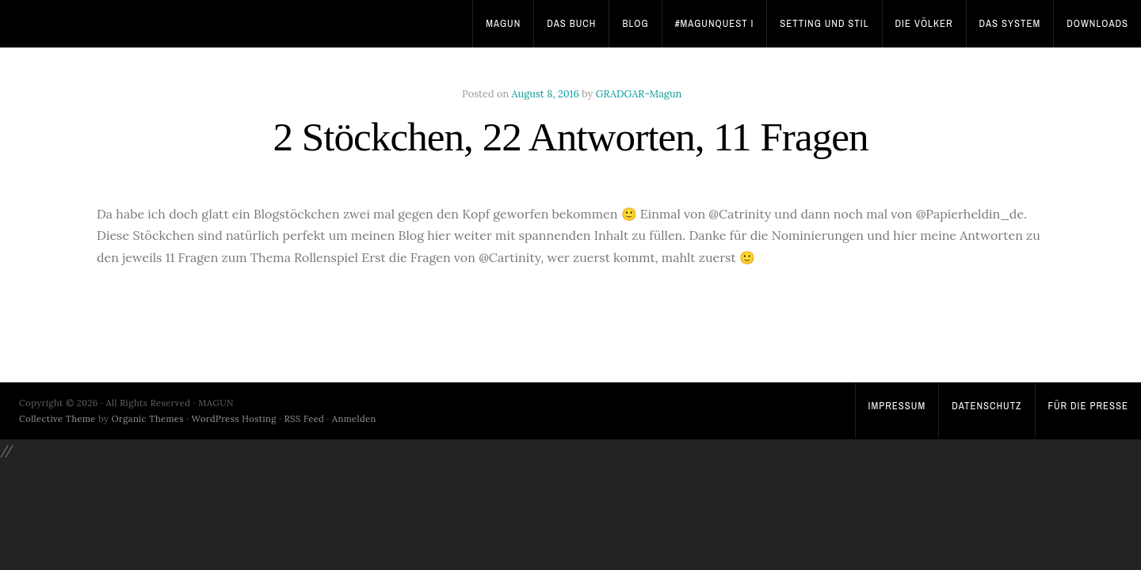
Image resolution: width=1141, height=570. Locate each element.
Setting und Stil (824, 23)
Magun (503, 23)
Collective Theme (57, 418)
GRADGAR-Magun (639, 94)
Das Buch (571, 23)
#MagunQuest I (714, 23)
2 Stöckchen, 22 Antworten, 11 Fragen (570, 136)
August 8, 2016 (545, 94)
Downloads (1097, 23)
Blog (635, 23)
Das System (1010, 23)
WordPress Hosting (234, 418)
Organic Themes (148, 418)
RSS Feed (304, 418)
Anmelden (354, 418)
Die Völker (924, 23)
